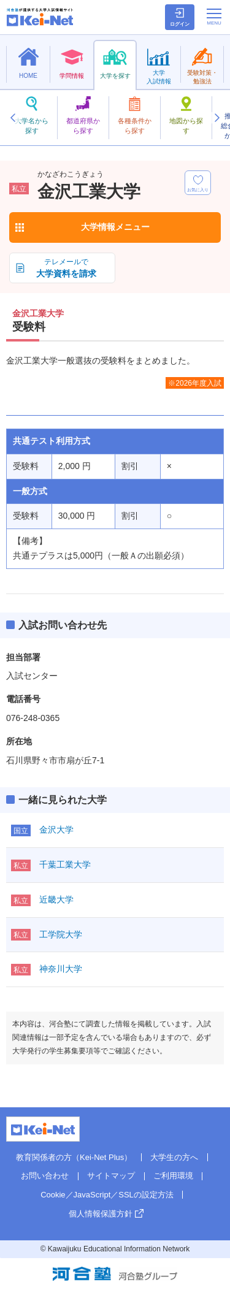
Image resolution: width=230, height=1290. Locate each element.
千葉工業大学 (65, 864)
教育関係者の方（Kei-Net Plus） (74, 1157)
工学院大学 (60, 934)
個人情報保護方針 (100, 1213)
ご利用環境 (173, 1175)
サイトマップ (111, 1175)
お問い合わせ (45, 1175)
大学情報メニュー (115, 227)
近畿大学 (56, 899)
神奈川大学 (60, 969)
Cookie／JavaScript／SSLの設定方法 (107, 1194)
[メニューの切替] (214, 16)
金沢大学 (56, 829)
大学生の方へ (174, 1157)
